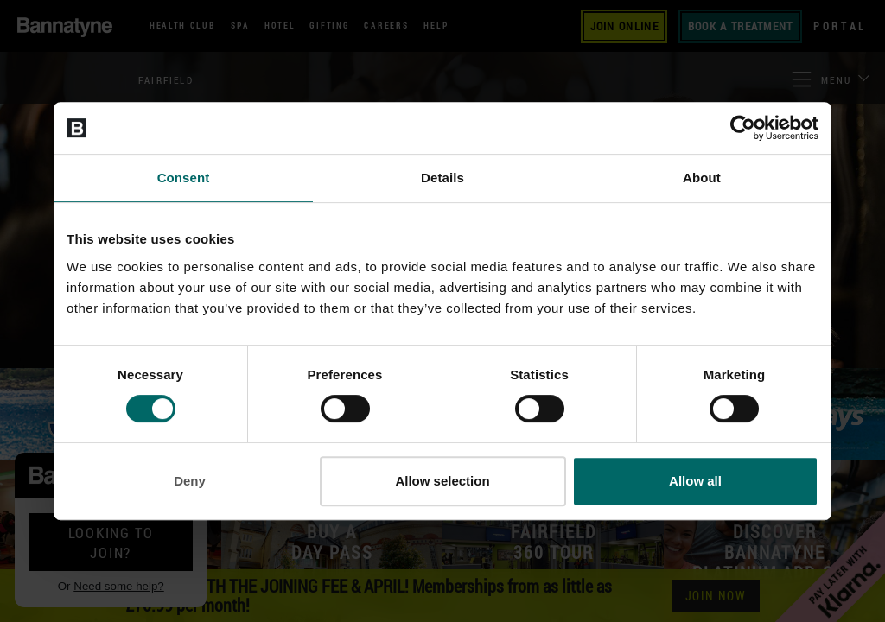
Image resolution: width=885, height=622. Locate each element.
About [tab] (702, 177)
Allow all (695, 480)
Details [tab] (442, 177)
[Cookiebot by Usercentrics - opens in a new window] (742, 128)
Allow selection (442, 480)
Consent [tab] (183, 177)
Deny (190, 480)
